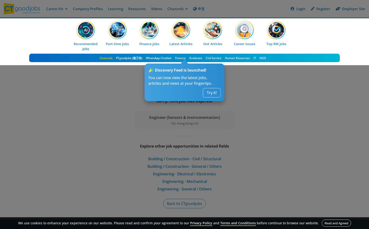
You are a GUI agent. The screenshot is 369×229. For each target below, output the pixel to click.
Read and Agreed (336, 223)
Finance (180, 58)
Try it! (212, 92)
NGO (263, 58)
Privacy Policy (201, 223)
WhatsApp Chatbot (159, 58)
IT (254, 58)
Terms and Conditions (238, 223)
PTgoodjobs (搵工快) (129, 58)
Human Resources (237, 58)
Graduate (195, 58)
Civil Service (213, 58)
